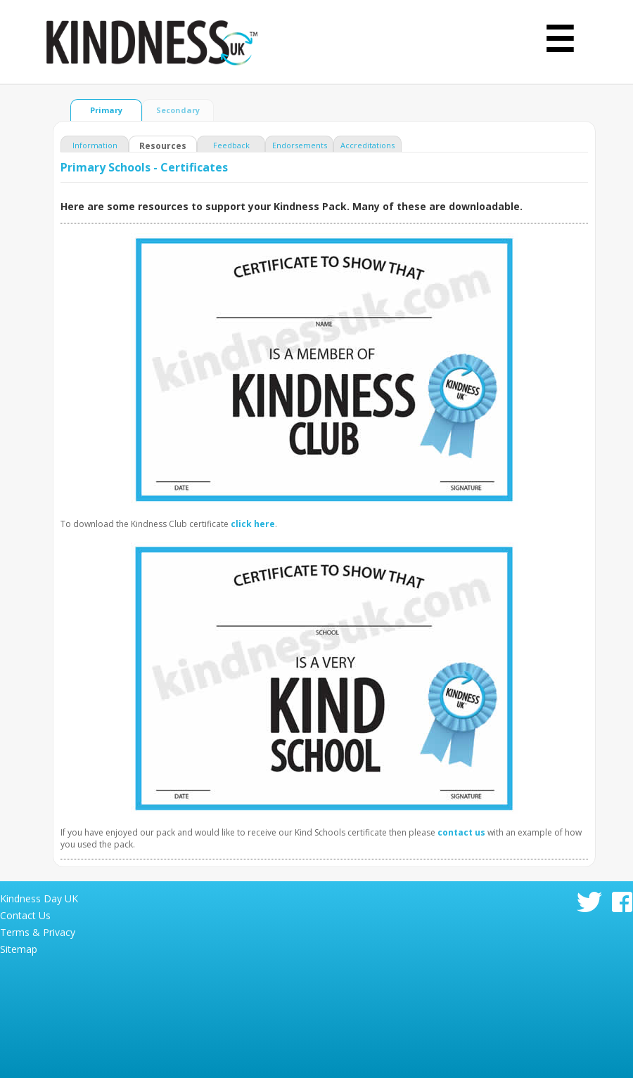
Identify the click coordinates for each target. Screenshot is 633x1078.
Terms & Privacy (37, 932)
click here (253, 524)
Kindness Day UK (39, 898)
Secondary (178, 110)
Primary (106, 110)
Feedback (231, 145)
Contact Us (25, 915)
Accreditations (367, 145)
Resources (162, 146)
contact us (461, 832)
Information (94, 145)
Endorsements (299, 145)
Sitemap (18, 949)
